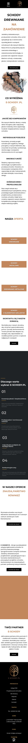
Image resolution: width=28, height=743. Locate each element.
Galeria (14, 699)
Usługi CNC (14, 688)
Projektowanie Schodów (14, 691)
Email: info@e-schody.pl (14, 733)
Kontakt (14, 702)
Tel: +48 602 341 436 (14, 711)
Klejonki (14, 696)
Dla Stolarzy (14, 693)
